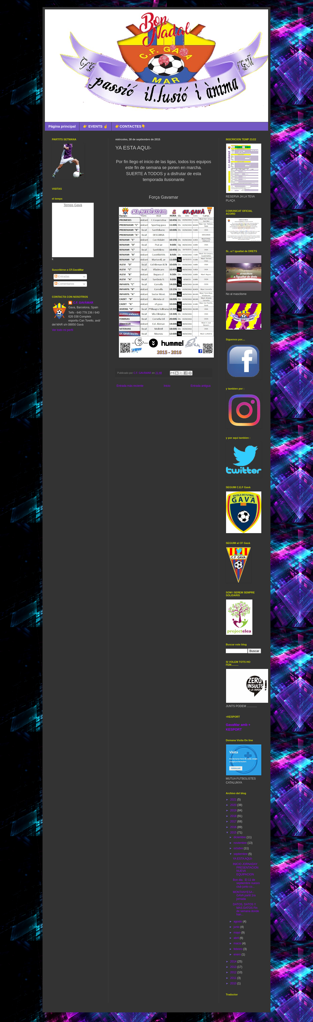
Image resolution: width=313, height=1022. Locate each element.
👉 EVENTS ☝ (95, 126)
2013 (233, 967)
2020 (233, 805)
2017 (233, 821)
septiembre (241, 854)
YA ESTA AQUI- (243, 858)
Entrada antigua (201, 385)
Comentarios (64, 284)
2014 (233, 961)
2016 (233, 827)
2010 (233, 983)
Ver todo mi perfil (62, 330)
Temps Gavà (73, 205)
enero (238, 954)
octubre (239, 848)
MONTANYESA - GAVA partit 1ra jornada (244, 895)
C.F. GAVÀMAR (83, 302)
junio (237, 927)
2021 (233, 799)
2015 (233, 832)
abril (237, 938)
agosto (238, 921)
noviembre (240, 843)
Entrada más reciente (130, 385)
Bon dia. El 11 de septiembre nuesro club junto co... (246, 883)
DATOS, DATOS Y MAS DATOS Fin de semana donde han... (246, 909)
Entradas (62, 276)
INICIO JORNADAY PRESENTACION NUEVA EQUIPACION (245, 869)
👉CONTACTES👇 (130, 126)
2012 (233, 972)
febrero (238, 949)
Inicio (167, 385)
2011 (233, 978)
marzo (238, 943)
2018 (233, 816)
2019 (233, 810)
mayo (237, 932)
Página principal (62, 126)
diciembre (240, 837)
